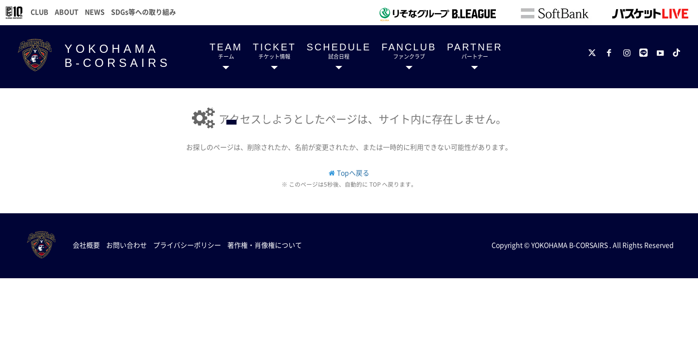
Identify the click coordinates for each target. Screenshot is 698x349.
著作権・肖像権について (264, 245)
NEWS (95, 11)
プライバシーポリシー (187, 245)
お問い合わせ (126, 245)
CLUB (39, 11)
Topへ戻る (353, 172)
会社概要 (86, 245)
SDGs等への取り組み (143, 11)
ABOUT (67, 11)
